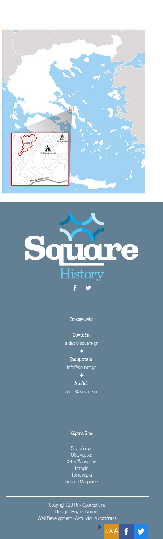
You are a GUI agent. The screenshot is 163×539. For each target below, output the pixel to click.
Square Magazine (81, 482)
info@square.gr (81, 367)
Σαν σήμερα (81, 448)
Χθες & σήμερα (81, 462)
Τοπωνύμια (81, 475)
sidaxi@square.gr (81, 343)
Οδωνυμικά (81, 455)
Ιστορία (81, 468)
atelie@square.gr (81, 392)
